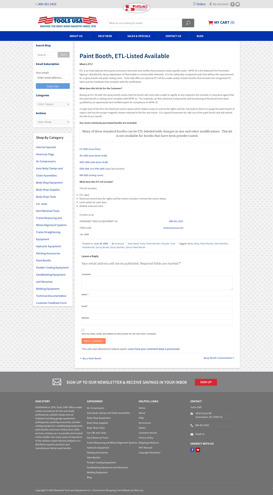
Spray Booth (102, 247)
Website (85, 317)
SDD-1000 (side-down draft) (94, 162)
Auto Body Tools (136, 243)
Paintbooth (88, 247)
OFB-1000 (84, 168)
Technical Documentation (51, 295)
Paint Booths (153, 243)
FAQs (141, 417)
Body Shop (193, 243)
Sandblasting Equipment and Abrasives (50, 278)
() (221, 22)
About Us (76, 36)
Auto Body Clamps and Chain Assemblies (49, 172)
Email (85, 306)
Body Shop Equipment (49, 182)
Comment (86, 274)
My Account (145, 422)
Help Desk (105, 36)
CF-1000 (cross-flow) (90, 149)
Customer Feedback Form (51, 303)
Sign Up (206, 382)
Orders (199, 4)
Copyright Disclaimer (150, 452)
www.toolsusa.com (173, 227)
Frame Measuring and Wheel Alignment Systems (51, 221)
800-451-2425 (47, 4)
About (142, 412)
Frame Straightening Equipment (48, 235)
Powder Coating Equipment (52, 267)
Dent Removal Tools (48, 211)
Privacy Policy (146, 437)
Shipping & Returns (149, 442)
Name (85, 294)
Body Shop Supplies (48, 189)
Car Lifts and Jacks (96, 432)
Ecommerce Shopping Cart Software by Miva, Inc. (118, 490)
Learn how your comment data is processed (153, 349)
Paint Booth (206, 243)
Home (142, 408)
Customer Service (148, 432)
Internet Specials (46, 147)
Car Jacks (41, 203)
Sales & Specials (138, 36)
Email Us (199, 434)
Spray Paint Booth (135, 247)
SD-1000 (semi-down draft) (93, 155)
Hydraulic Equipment (48, 246)
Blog (200, 36)
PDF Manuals (145, 447)
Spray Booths (117, 247)
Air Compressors (46, 161)
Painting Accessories (48, 253)
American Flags (45, 154)
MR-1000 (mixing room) (91, 175)
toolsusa (119, 243)
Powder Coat (168, 243)
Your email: (42, 72)
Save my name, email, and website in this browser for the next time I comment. (119, 333)
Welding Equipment (47, 288)
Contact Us (173, 36)
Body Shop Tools (46, 196)
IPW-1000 (99, 168)
